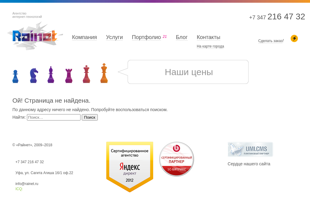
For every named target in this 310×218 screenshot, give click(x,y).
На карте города (210, 46)
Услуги (114, 37)
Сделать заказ (270, 41)
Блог (182, 37)
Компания (84, 37)
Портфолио (146, 37)
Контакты (208, 37)
